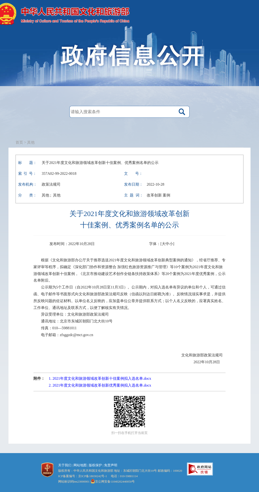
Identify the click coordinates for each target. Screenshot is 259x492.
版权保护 (95, 465)
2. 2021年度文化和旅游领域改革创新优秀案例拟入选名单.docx (100, 385)
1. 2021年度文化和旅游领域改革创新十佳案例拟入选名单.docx (100, 378)
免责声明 (110, 465)
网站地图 (80, 465)
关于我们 (64, 465)
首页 (19, 142)
